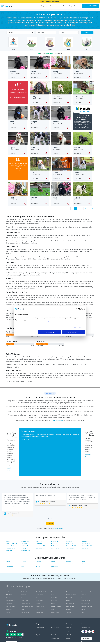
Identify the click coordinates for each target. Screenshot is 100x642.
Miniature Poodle (40, 582)
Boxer (52, 570)
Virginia (38, 542)
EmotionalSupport (50, 43)
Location (58, 614)
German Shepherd (10, 576)
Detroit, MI (39, 519)
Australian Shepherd (41, 567)
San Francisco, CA (71, 524)
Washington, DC (25, 526)
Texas (22, 542)
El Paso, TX (54, 519)
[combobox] (20, 33)
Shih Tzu (8, 588)
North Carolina (70, 539)
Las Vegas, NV (25, 521)
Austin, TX (8, 517)
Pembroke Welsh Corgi (86, 582)
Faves (64, 6)
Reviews (77, 6)
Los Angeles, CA (40, 521)
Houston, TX (69, 519)
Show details (78, 327)
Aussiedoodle (24, 567)
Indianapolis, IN (86, 519)
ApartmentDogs (87, 43)
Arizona (8, 537)
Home (7, 9)
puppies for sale (58, 423)
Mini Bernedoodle (70, 579)
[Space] (11, 601)
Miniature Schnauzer (56, 582)
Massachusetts (10, 539)
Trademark (27, 634)
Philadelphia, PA (10, 524)
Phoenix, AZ (24, 524)
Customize (50, 332)
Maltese (38, 579)
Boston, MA (39, 517)
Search (87, 32)
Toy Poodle (68, 588)
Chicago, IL (69, 517)
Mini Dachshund (85, 579)
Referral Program (70, 618)
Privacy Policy (14, 634)
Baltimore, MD (25, 517)
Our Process (54, 6)
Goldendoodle (39, 576)
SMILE (62, 1)
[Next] (92, 211)
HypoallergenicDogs (68, 43)
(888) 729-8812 (92, 6)
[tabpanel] (17, 480)
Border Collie (24, 570)
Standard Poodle (55, 588)
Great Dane (54, 576)
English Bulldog (54, 573)
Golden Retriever (25, 576)
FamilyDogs (32, 43)
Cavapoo (83, 570)
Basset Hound (54, 567)
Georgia (68, 537)
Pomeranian (9, 585)
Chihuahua (8, 573)
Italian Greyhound (85, 576)
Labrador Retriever (25, 579)
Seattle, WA (9, 526)
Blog (70, 6)
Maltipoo (53, 579)
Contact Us (54, 610)
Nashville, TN (54, 521)
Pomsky (23, 585)
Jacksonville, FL (10, 521)
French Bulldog (69, 573)
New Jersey (39, 539)
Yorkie (82, 588)
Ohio (83, 539)
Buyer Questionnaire (41, 610)
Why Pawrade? (55, 603)
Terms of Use (21, 634)
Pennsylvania (9, 542)
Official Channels (85, 603)
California (23, 537)
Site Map (53, 614)
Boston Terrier (39, 570)
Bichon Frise (9, 570)
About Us (68, 603)
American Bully (9, 567)
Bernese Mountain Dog (86, 567)
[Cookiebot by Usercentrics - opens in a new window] (78, 309)
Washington (54, 542)
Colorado (38, 537)
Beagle (68, 567)
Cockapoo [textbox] (10, 32)
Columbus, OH (85, 517)
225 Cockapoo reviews (57, 504)
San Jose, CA (85, 524)
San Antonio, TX (40, 524)
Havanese (68, 576)
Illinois (83, 537)
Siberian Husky (39, 588)
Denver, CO (24, 519)
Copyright (8, 634)
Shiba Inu (83, 585)
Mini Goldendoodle (10, 582)
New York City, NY (71, 521)
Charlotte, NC (55, 517)
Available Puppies (42, 6)
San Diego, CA (55, 524)
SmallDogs (13, 43)
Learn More (13, 448)
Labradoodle (9, 579)
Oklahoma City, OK (87, 521)
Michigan (23, 539)
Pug (37, 585)
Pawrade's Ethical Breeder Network (14, 635)
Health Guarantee (19, 98)
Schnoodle (68, 585)
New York (53, 539)
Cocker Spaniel (39, 573)
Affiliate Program (70, 610)
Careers (68, 614)
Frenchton (83, 573)
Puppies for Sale (13, 9)
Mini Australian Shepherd (27, 582)
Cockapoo (23, 573)
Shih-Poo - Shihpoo (25, 588)
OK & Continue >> (73, 332)
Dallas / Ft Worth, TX (11, 519)
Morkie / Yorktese (70, 582)
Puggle (52, 585)
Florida (53, 537)
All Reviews (50, 499)
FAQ (52, 606)
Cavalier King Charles (71, 570)
